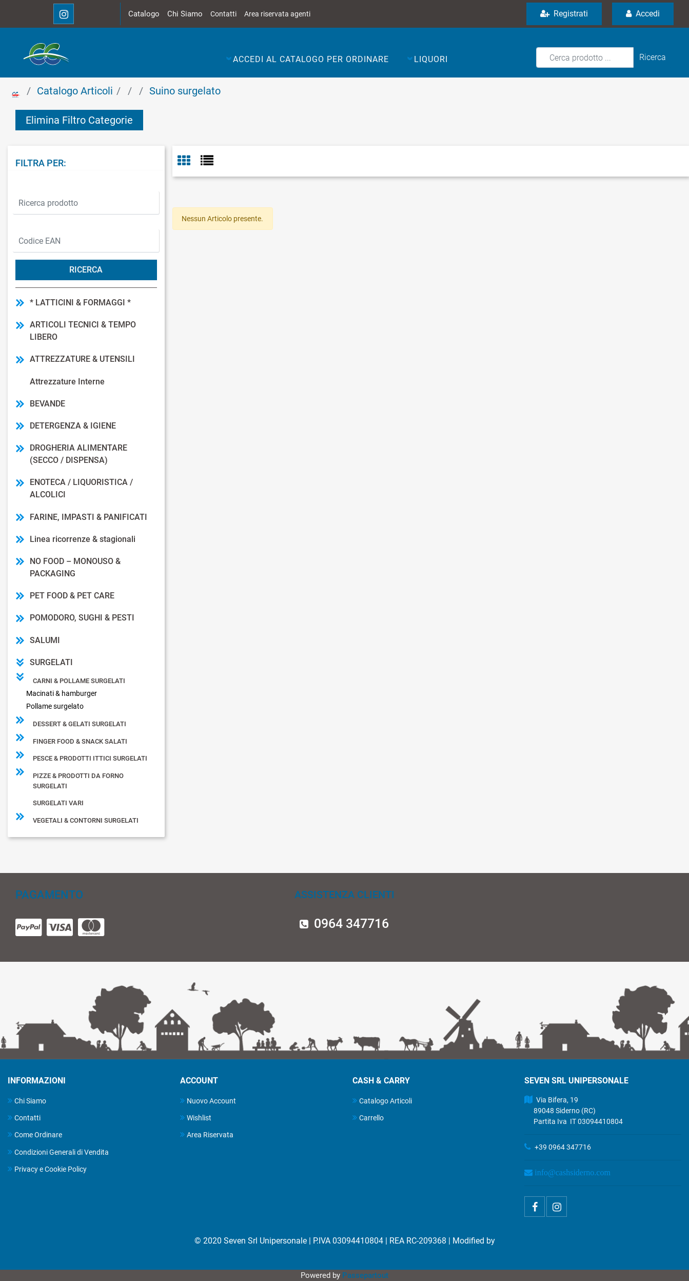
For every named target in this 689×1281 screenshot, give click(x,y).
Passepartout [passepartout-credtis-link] (365, 1275)
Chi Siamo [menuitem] (27, 1100)
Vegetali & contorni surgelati (86, 820)
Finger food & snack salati (80, 741)
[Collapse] (20, 662)
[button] (653, 57)
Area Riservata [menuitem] (206, 1134)
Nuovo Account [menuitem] (208, 1100)
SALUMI (45, 640)
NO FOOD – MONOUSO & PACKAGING (75, 567)
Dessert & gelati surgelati (79, 724)
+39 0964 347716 (563, 1147)
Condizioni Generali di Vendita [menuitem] (58, 1152)
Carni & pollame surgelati (79, 681)
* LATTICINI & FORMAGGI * (80, 302)
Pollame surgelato (55, 706)
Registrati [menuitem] (564, 13)
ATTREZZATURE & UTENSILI (82, 359)
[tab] (189, 161)
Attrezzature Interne (67, 381)
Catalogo (144, 13)
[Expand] (20, 302)
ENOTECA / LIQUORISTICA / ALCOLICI (81, 488)
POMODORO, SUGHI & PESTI (82, 618)
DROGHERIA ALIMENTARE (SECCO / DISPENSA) (78, 454)
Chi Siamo (185, 13)
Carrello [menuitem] (368, 1117)
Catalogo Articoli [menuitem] (382, 1100)
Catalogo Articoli (75, 91)
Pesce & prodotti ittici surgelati (90, 758)
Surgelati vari (58, 803)
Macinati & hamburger (61, 693)
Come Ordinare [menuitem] (35, 1134)
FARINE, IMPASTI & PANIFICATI (88, 517)
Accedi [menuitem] (643, 13)
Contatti (223, 14)
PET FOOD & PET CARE (72, 595)
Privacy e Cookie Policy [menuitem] (47, 1168)
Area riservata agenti (277, 14)
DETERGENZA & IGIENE (73, 426)
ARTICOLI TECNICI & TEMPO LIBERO (83, 331)
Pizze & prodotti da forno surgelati (78, 781)
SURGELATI (51, 662)
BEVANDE (47, 404)
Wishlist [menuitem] (195, 1117)
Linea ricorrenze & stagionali (82, 539)
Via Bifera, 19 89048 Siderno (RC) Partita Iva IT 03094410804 (573, 1110)
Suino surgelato (185, 91)
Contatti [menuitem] (24, 1117)
